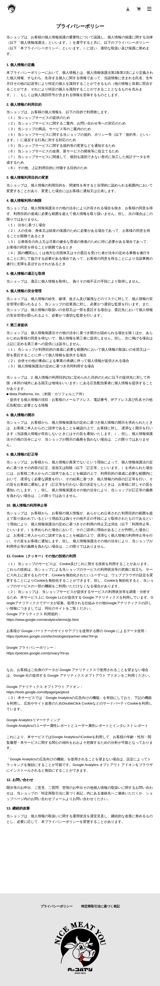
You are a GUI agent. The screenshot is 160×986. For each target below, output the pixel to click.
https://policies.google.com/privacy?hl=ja (37, 653)
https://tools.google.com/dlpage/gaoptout (37, 692)
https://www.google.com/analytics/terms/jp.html (42, 620)
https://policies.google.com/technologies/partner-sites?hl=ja (52, 636)
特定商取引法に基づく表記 (100, 906)
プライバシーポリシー (56, 906)
